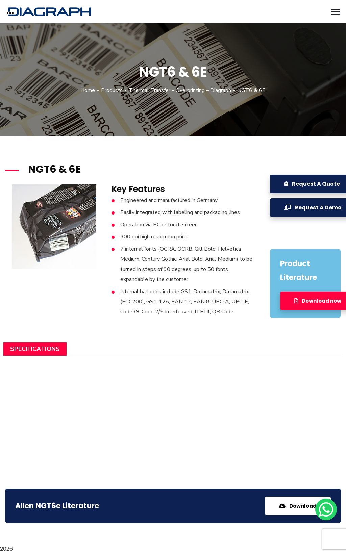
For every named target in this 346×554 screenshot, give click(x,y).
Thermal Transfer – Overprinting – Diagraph (180, 90)
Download (298, 505)
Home (87, 90)
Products (112, 90)
